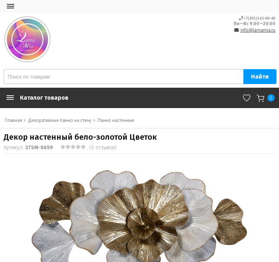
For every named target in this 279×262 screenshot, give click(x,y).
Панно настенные (116, 120)
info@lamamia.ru (257, 30)
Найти (260, 76)
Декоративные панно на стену (60, 120)
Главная (13, 120)
